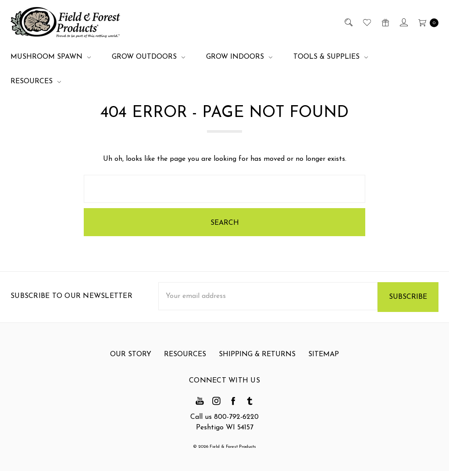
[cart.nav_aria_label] (425, 22)
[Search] (348, 22)
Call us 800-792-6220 (224, 417)
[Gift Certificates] (385, 22)
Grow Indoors (239, 56)
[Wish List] (366, 22)
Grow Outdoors (148, 56)
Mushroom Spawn (51, 56)
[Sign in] (403, 22)
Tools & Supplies (330, 56)
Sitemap (323, 360)
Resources (36, 81)
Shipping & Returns (257, 360)
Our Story (130, 360)
